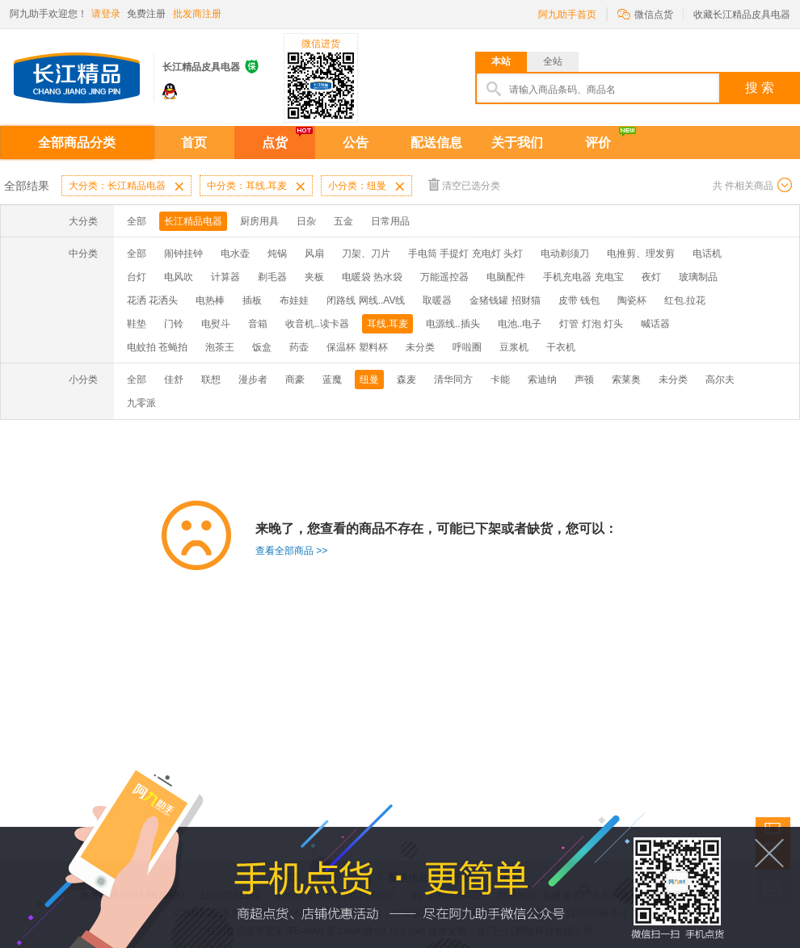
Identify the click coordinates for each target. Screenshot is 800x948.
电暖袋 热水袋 (372, 277)
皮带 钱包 (579, 300)
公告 (355, 142)
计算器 (225, 277)
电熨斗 (215, 323)
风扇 (314, 253)
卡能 (500, 379)
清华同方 (453, 379)
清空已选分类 (464, 184)
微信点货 (645, 13)
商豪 (295, 379)
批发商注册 (197, 13)
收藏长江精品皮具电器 (741, 14)
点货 (275, 142)
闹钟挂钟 (183, 253)
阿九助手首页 (567, 14)
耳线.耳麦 (387, 323)
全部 (136, 221)
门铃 (173, 323)
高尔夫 (720, 379)
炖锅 (277, 253)
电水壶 (235, 253)
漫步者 (252, 379)
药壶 (299, 347)
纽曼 (369, 379)
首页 (194, 142)
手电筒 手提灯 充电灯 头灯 (465, 253)
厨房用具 (259, 221)
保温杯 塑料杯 (356, 347)
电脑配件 (505, 277)
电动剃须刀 (565, 253)
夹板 (314, 277)
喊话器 (655, 323)
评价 (598, 142)
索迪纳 (542, 379)
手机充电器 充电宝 (583, 277)
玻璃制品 (698, 277)
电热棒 (210, 300)
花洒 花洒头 (152, 300)
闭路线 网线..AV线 (365, 300)
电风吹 (178, 277)
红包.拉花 (684, 300)
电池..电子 (520, 323)
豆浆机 (513, 347)
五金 (343, 221)
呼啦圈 (467, 347)
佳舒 (173, 379)
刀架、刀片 (366, 253)
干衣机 (560, 347)
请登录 (105, 13)
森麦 (406, 379)
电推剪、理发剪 (641, 253)
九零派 (141, 403)
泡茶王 (219, 347)
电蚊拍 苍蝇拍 (157, 347)
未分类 (420, 347)
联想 (211, 379)
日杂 (306, 221)
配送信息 (436, 142)
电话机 (707, 253)
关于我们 (517, 142)
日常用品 (390, 221)
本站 (501, 61)
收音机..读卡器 (317, 323)
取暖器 (437, 300)
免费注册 (146, 13)
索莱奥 (626, 379)
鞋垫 (136, 323)
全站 (552, 61)
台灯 (136, 277)
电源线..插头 (453, 323)
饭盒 (262, 347)
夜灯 (651, 277)
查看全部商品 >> (291, 550)
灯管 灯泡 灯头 (591, 323)
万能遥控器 (444, 277)
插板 (252, 300)
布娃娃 (294, 300)
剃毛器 (272, 277)
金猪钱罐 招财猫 (504, 300)
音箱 (257, 323)
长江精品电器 (193, 221)
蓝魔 (332, 379)
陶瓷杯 (631, 300)
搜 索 (759, 87)
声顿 (584, 379)
